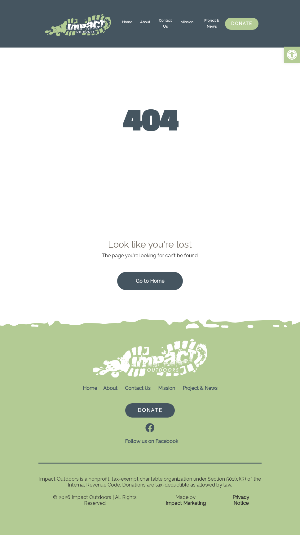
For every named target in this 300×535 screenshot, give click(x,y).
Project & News (211, 23)
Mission (186, 22)
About (145, 22)
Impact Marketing (185, 503)
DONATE (241, 23)
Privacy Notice (240, 500)
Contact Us (165, 23)
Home (127, 22)
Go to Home (150, 281)
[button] (292, 55)
